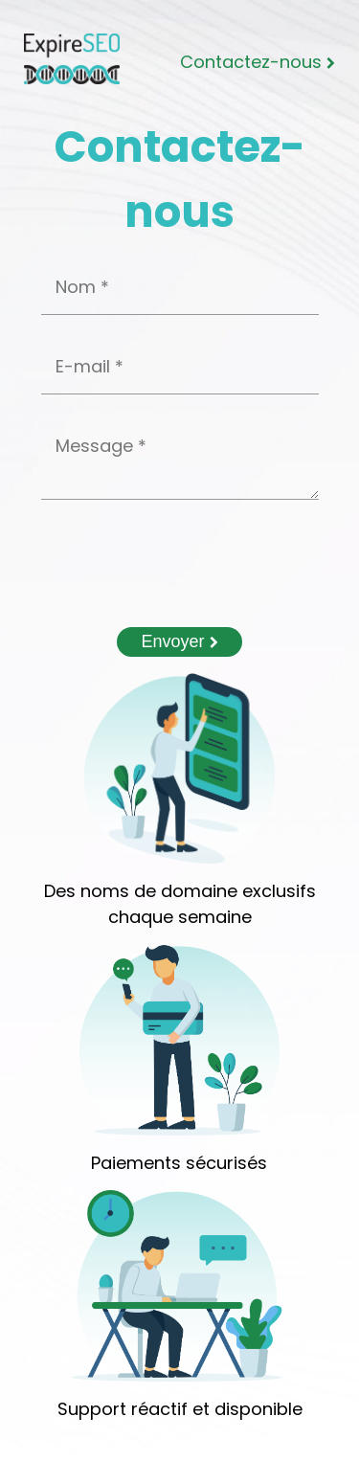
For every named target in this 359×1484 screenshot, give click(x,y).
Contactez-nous (257, 62)
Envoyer (179, 641)
